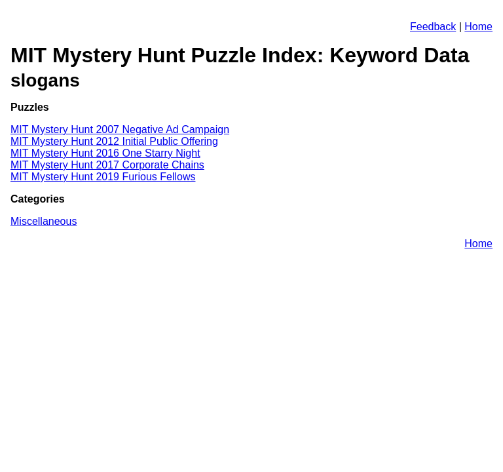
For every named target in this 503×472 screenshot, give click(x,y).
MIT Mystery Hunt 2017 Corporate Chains (107, 164)
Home (478, 26)
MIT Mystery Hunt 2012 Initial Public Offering (114, 141)
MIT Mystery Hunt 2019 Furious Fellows (102, 176)
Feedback (433, 26)
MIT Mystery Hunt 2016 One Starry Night (105, 153)
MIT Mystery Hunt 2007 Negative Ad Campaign (119, 129)
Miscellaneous (43, 221)
